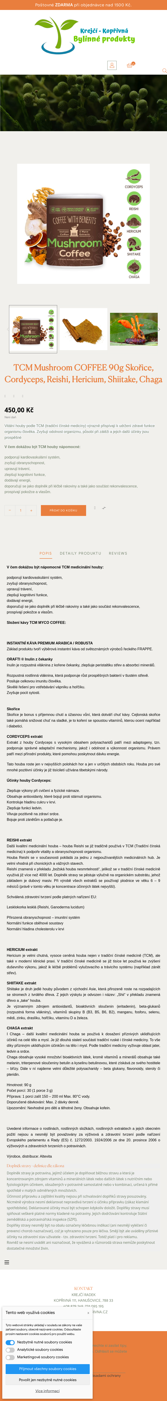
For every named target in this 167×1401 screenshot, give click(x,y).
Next (159, 329)
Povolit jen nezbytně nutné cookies (48, 1380)
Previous (7, 329)
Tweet (16, 396)
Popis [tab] (46, 553)
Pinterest (25, 396)
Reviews (118, 553)
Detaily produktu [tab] (80, 553)
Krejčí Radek (84, 1295)
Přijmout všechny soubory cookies (47, 1369)
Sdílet (8, 396)
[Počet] (20, 510)
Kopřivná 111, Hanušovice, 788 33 (83, 1300)
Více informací (47, 1391)
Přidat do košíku (63, 510)
